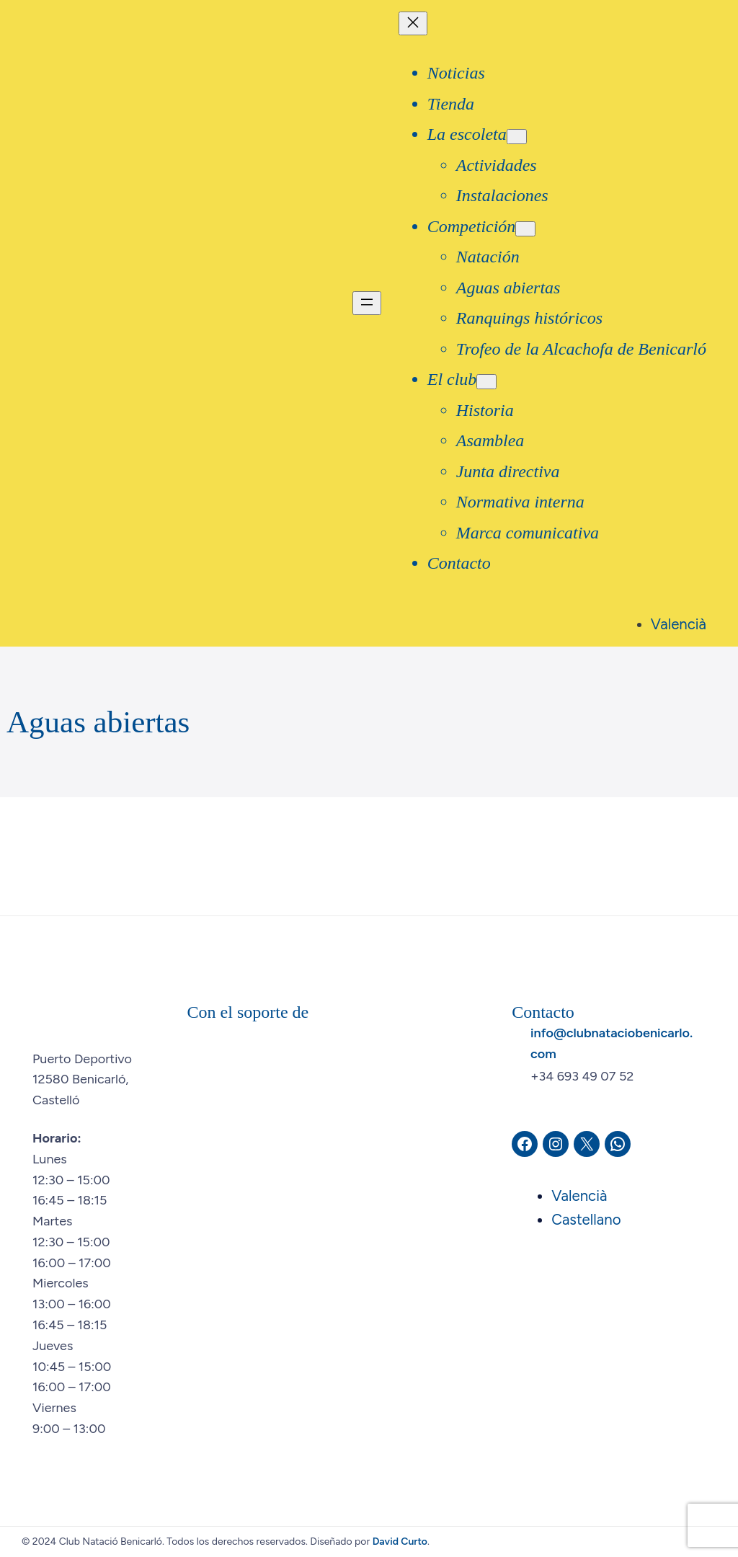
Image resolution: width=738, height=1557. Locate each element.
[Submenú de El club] (486, 381)
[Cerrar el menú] (413, 23)
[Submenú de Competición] (525, 228)
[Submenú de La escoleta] (517, 136)
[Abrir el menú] (366, 303)
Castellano (586, 1219)
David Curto (400, 1541)
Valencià (678, 624)
